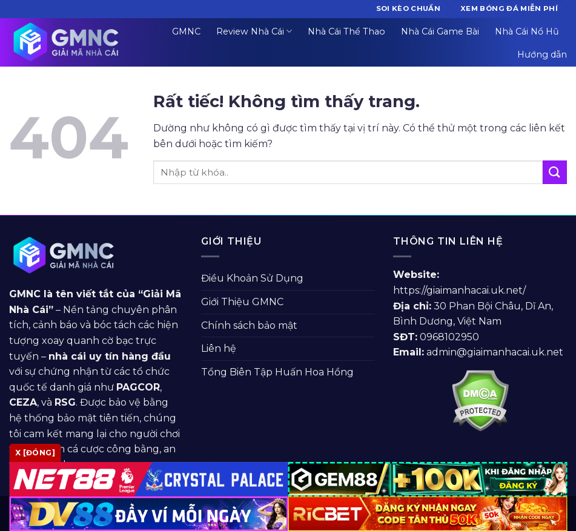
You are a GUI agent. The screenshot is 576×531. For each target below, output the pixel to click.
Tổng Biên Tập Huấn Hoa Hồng (277, 372)
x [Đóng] (35, 452)
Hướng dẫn (542, 54)
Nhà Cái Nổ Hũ (527, 31)
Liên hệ (218, 348)
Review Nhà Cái (254, 31)
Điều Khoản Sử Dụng (252, 278)
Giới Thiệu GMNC (242, 302)
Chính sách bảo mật (249, 325)
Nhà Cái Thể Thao (346, 31)
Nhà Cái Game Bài (440, 31)
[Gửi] (555, 172)
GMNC (186, 31)
